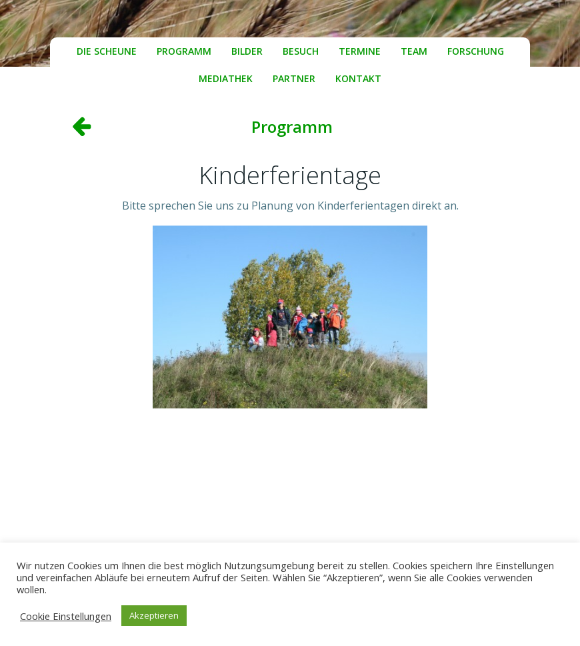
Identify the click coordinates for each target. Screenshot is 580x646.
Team (414, 51)
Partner (294, 78)
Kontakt (358, 78)
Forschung (475, 51)
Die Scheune (107, 51)
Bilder (247, 51)
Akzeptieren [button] (154, 615)
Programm (184, 51)
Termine (360, 51)
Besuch (301, 51)
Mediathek (226, 78)
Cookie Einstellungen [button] (65, 616)
